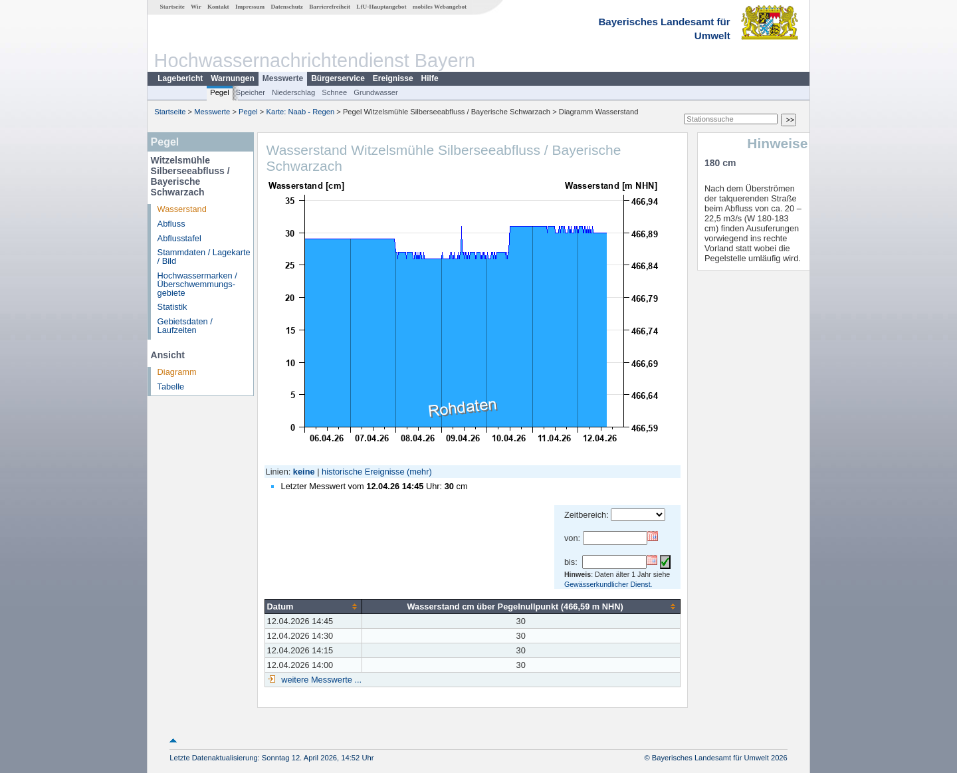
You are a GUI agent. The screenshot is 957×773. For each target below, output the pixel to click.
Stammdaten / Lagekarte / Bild (204, 256)
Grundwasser (376, 92)
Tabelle (171, 386)
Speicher (250, 92)
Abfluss (171, 224)
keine (304, 472)
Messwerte (283, 78)
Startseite (172, 6)
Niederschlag (293, 92)
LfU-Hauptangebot (381, 6)
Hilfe (430, 78)
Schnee (334, 92)
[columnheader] (313, 606)
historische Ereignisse (363, 472)
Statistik (172, 307)
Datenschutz (286, 6)
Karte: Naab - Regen (300, 112)
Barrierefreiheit (329, 6)
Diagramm (177, 372)
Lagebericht (180, 78)
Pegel (219, 92)
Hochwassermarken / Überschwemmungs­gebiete (197, 284)
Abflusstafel (179, 238)
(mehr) (419, 472)
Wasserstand (182, 209)
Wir (196, 6)
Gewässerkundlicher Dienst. (608, 584)
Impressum (250, 6)
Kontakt (218, 6)
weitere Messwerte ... (320, 680)
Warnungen (233, 78)
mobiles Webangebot (440, 6)
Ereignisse (393, 78)
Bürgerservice (338, 78)
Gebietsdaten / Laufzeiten (185, 325)
